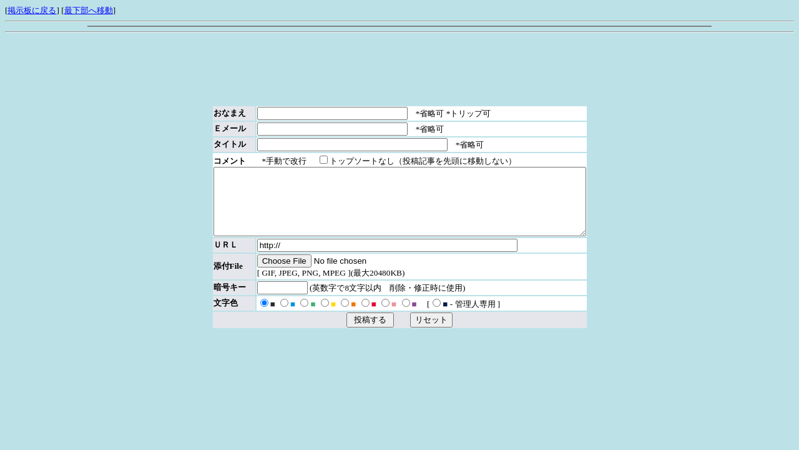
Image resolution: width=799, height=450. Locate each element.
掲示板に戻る (31, 10)
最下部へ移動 (88, 10)
